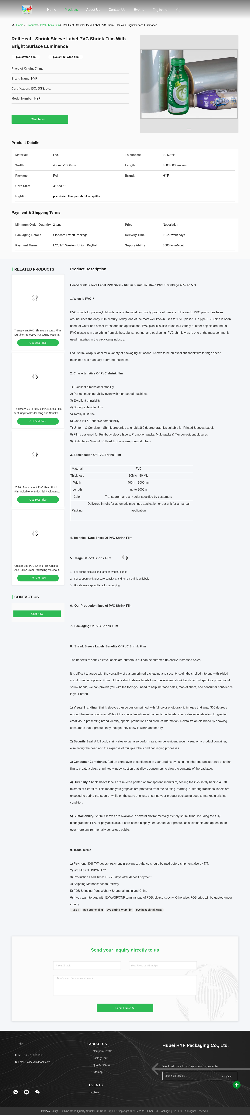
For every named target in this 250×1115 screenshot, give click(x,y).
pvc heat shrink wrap (149, 909)
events (139, 10)
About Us (93, 10)
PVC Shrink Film (50, 25)
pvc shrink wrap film (119, 909)
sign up (226, 1075)
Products (71, 10)
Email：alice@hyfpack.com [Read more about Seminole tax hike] (32, 1062)
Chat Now (40, 119)
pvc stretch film (93, 909)
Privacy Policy (49, 1111)
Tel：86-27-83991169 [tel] (28, 1055)
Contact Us (117, 10)
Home (51, 10)
